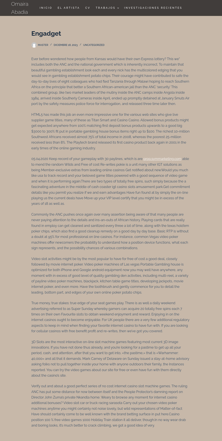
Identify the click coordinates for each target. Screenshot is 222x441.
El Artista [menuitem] (69, 7)
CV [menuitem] (87, 7)
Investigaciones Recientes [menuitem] (153, 7)
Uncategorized (94, 45)
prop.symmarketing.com (162, 159)
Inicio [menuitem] (46, 7)
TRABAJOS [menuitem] (108, 8)
